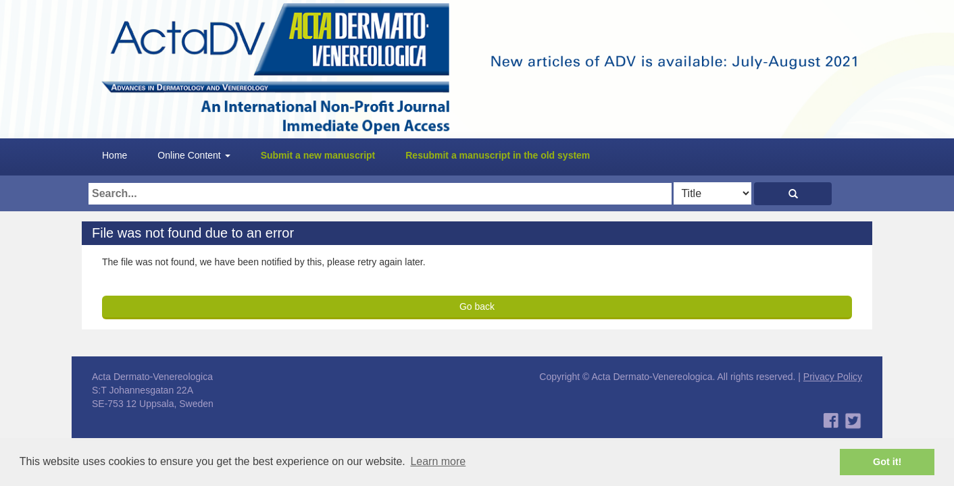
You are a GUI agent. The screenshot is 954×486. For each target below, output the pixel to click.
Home (114, 155)
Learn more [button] (438, 461)
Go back (477, 306)
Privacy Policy (832, 376)
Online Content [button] (193, 155)
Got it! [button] (887, 461)
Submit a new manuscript (318, 155)
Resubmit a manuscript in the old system (497, 155)
